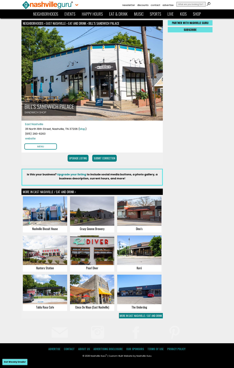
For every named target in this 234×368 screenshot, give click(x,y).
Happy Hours (92, 14)
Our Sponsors (135, 349)
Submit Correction (104, 158)
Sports (155, 14)
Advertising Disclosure (108, 349)
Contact (155, 5)
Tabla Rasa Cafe (45, 307)
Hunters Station (45, 268)
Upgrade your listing (71, 174)
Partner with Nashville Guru (190, 23)
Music (139, 14)
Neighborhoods (45, 14)
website (30, 138)
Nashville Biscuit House (45, 228)
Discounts (142, 5)
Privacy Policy (176, 349)
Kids (183, 14)
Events (69, 14)
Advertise (168, 5)
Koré (139, 268)
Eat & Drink (118, 14)
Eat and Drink (77, 23)
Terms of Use (155, 349)
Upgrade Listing (78, 158)
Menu (40, 146)
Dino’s (139, 228)
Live (170, 14)
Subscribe (190, 30)
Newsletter (128, 5)
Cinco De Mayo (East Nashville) (92, 307)
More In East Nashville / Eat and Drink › (49, 191)
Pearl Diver (92, 268)
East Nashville (56, 23)
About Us (84, 349)
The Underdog (139, 307)
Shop (197, 14)
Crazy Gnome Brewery (92, 228)
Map (82, 129)
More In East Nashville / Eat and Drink (141, 316)
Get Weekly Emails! (15, 361)
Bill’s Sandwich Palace (103, 23)
